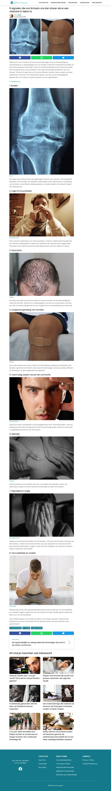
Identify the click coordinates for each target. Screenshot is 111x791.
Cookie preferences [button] (89, 764)
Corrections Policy (63, 764)
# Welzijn (26, 628)
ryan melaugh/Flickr (14, 538)
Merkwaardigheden (58, 3)
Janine (19, 15)
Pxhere (11, 175)
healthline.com (15, 81)
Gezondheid (72, 3)
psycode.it (42, 767)
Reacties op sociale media (66, 775)
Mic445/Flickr (12, 606)
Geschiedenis (97, 3)
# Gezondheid (36, 628)
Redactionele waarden (65, 767)
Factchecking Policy (63, 760)
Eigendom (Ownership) (65, 771)
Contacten (42, 764)
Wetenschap (43, 3)
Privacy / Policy (88, 760)
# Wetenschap (15, 628)
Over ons (42, 760)
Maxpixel (11, 481)
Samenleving (84, 3)
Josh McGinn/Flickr (14, 237)
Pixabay (11, 297)
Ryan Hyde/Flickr (13, 421)
